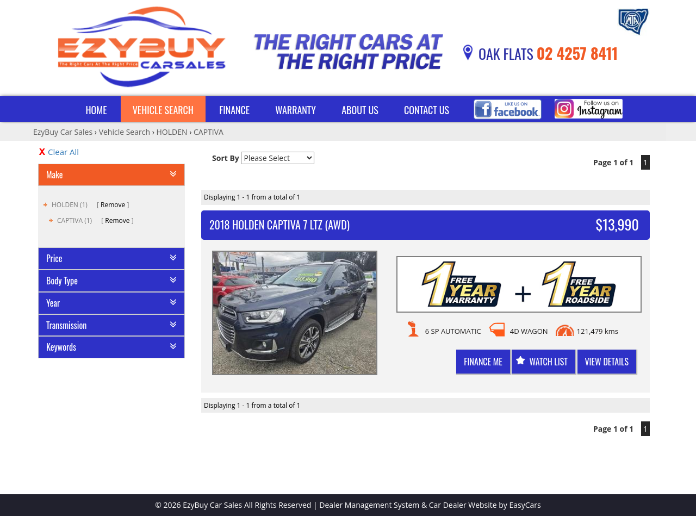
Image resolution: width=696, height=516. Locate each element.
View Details (607, 361)
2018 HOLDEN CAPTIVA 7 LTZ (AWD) (279, 225)
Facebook (508, 109)
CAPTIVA (208, 132)
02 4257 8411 (577, 53)
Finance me (483, 361)
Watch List (548, 361)
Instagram (589, 109)
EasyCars (525, 505)
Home (96, 110)
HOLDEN (172, 132)
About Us (359, 110)
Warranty (295, 110)
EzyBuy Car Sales (62, 132)
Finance (234, 110)
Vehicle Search (163, 110)
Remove (113, 204)
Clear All (63, 151)
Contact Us (426, 110)
